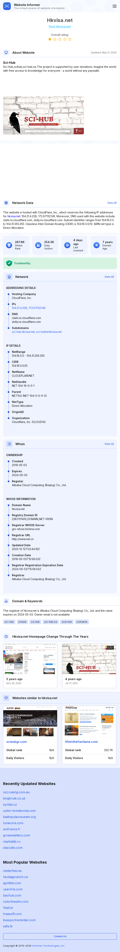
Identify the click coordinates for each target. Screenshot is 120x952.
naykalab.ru (11, 841)
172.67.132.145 (37, 308)
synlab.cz (10, 804)
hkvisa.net (14, 216)
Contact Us (60, 936)
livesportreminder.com (19, 920)
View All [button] (112, 202)
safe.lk (7, 926)
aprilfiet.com (12, 883)
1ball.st (8, 908)
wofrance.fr (11, 829)
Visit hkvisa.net (60, 26)
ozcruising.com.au (16, 792)
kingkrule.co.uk (14, 798)
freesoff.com (12, 914)
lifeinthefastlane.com (81, 742)
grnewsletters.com (16, 835)
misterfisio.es (12, 871)
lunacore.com (13, 823)
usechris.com (12, 889)
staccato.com (12, 848)
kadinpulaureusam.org (19, 817)
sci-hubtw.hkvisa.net (49, 331)
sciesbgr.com (16, 742)
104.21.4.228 (19, 308)
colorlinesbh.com (15, 901)
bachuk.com (12, 895)
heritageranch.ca (15, 877)
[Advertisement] (60, 84)
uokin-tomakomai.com (19, 811)
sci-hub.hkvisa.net (23, 331)
